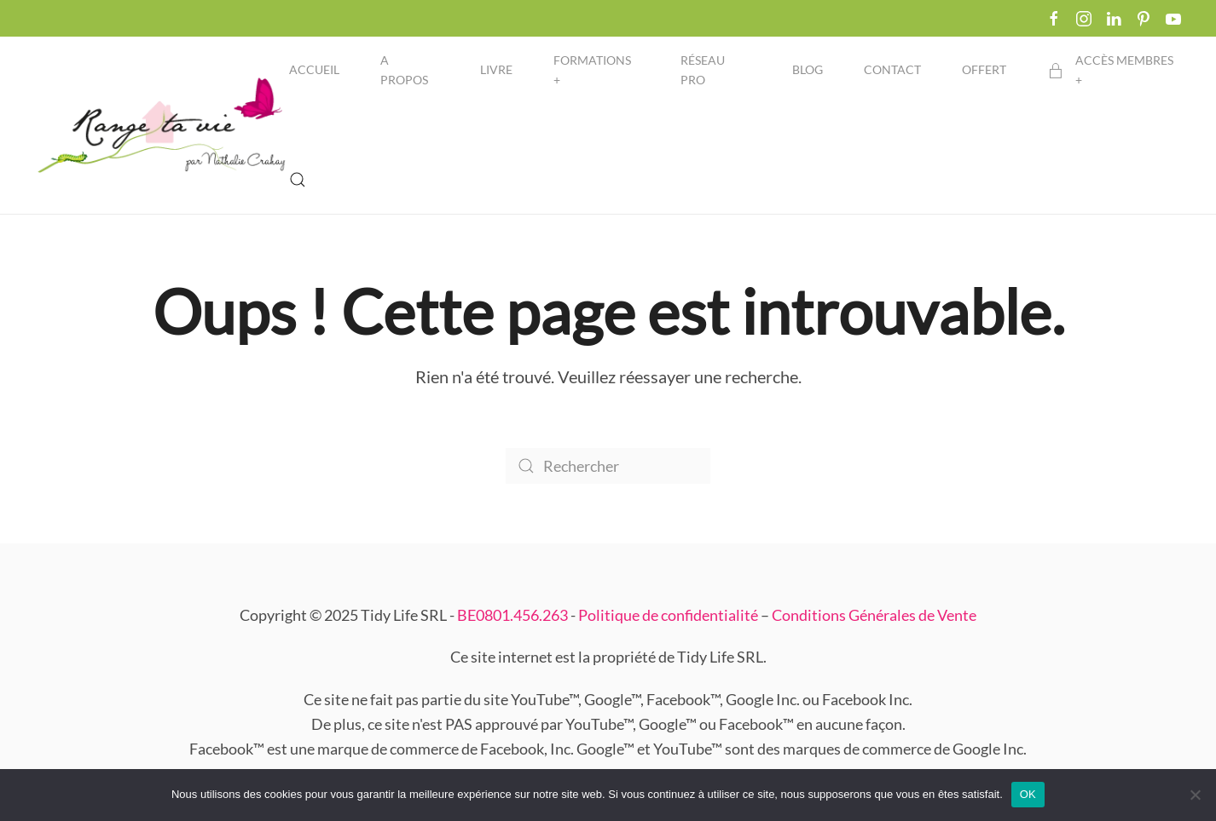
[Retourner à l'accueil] (161, 125)
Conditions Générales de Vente (874, 615)
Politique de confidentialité (668, 615)
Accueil (314, 69)
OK (1028, 794)
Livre (496, 69)
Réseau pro (702, 70)
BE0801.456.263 (512, 615)
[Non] (1194, 794)
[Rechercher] (608, 466)
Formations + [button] (592, 70)
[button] (297, 180)
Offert (984, 69)
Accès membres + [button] (1110, 70)
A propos (404, 70)
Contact (892, 69)
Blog (807, 69)
